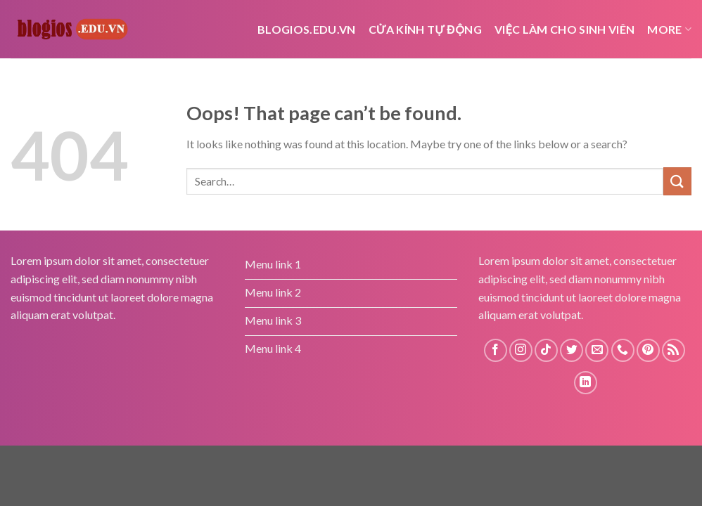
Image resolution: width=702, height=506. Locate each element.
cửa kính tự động (425, 29)
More (669, 29)
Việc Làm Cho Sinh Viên (564, 29)
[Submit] (677, 181)
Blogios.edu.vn (306, 29)
